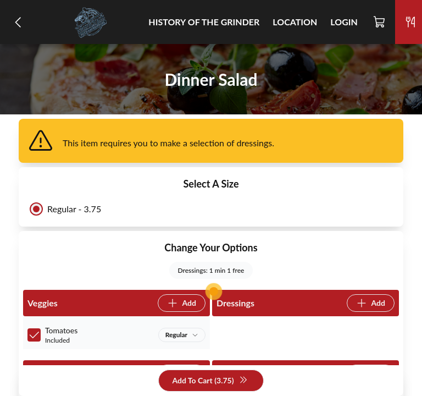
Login (344, 21)
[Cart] (379, 22)
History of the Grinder (203, 21)
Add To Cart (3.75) (209, 381)
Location (295, 21)
